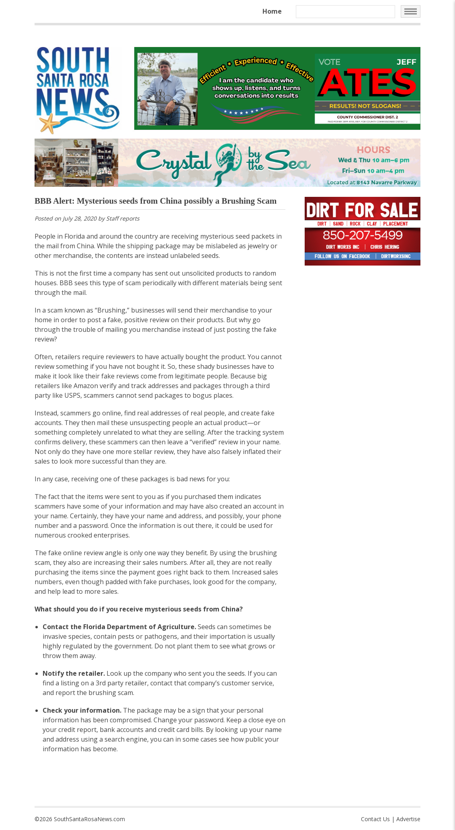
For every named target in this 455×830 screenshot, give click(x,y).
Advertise (408, 819)
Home (272, 11)
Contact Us (375, 819)
